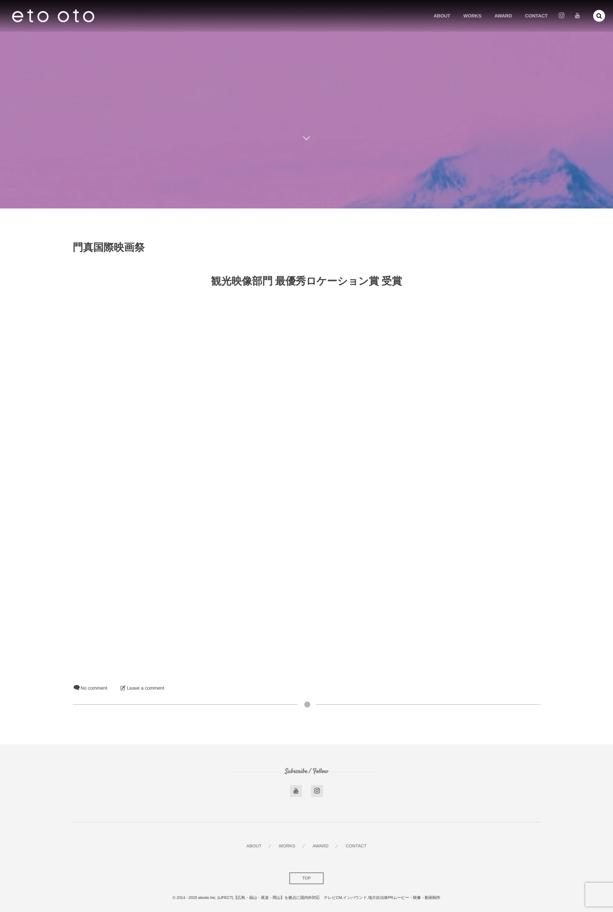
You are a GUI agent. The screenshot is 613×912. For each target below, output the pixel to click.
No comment (93, 688)
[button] (599, 16)
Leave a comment (145, 688)
